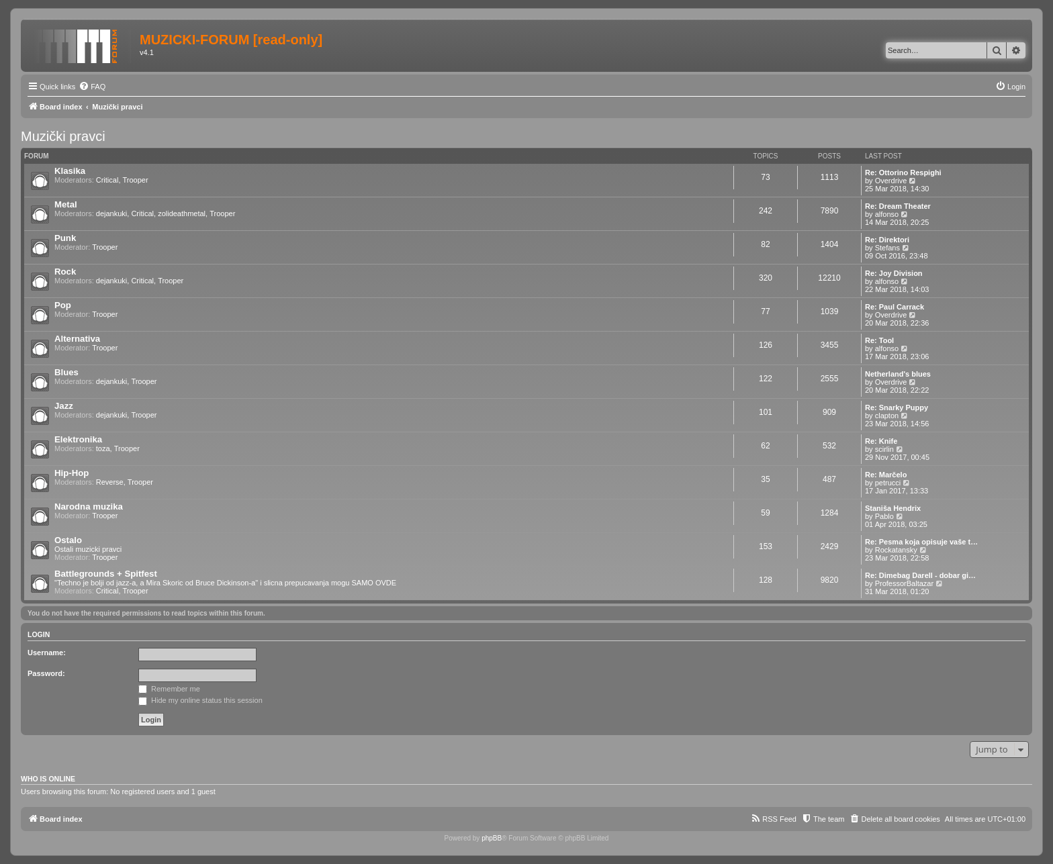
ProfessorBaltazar (904, 583)
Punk (65, 238)
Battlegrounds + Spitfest (105, 574)
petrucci (888, 483)
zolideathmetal (181, 213)
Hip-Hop (71, 473)
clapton (887, 416)
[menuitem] (92, 87)
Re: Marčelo (886, 475)
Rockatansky (896, 550)
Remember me (169, 689)
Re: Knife (881, 441)
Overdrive (891, 181)
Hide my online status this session (200, 700)
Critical (107, 180)
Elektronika (78, 439)
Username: (47, 653)
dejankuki (111, 213)
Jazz (63, 406)
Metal (65, 204)
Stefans (887, 248)
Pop (62, 305)
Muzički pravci (63, 136)
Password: (46, 673)
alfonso (887, 214)
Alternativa (77, 339)
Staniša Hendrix (893, 508)
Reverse (110, 482)
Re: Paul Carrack (894, 307)
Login (39, 634)
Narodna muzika (88, 506)
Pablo (884, 516)
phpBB (492, 838)
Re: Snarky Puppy (896, 407)
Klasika (69, 171)
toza (103, 448)
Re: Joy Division (894, 273)
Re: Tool (879, 340)
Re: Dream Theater (898, 206)
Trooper (135, 180)
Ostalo (68, 540)
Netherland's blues (898, 374)
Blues (66, 372)
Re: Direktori (887, 240)
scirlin (884, 449)
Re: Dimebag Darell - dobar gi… (920, 575)
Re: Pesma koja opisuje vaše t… (921, 542)
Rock (65, 272)
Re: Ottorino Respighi (903, 173)
